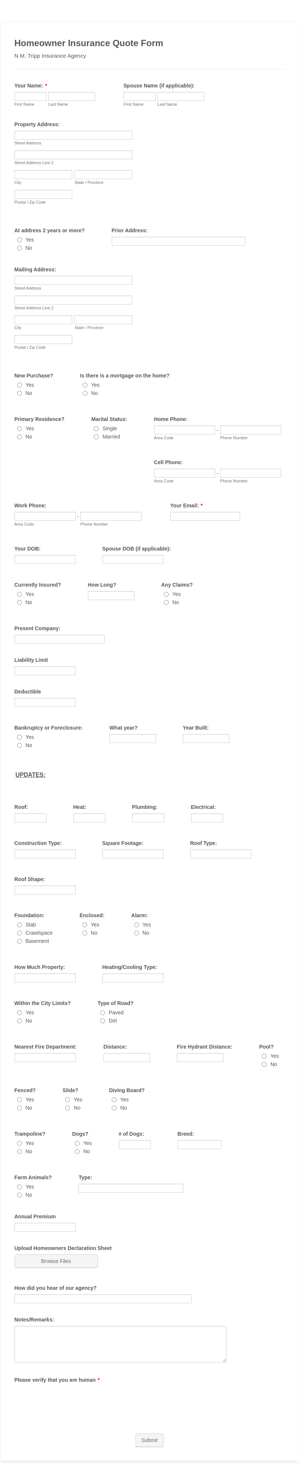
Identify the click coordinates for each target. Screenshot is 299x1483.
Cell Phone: (168, 462)
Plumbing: (145, 807)
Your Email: (186, 505)
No (29, 248)
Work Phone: (31, 505)
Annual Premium (35, 1216)
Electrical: (203, 807)
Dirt (113, 1021)
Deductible (28, 692)
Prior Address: (130, 230)
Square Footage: (122, 843)
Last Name (58, 104)
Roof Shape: (30, 879)
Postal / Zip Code (30, 202)
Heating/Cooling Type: (130, 967)
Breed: (186, 1134)
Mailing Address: (35, 269)
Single (109, 428)
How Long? (102, 585)
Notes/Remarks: (34, 1320)
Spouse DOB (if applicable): (136, 549)
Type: (85, 1177)
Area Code (164, 438)
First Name (25, 104)
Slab (31, 925)
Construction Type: (38, 843)
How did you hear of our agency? (56, 1288)
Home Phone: (171, 419)
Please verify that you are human (57, 1380)
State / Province (89, 182)
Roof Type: (203, 843)
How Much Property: (40, 967)
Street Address (28, 143)
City (18, 182)
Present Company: (38, 628)
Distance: (115, 1047)
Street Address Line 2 (34, 162)
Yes (30, 240)
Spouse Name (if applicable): (159, 86)
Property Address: (37, 124)
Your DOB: (28, 549)
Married (111, 437)
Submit (149, 1440)
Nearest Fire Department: (46, 1047)
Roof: (21, 807)
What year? (123, 728)
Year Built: (196, 728)
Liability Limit (31, 660)
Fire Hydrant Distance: (204, 1047)
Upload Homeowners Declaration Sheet (63, 1248)
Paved (116, 1012)
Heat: (79, 807)
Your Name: (31, 86)
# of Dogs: (131, 1134)
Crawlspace (39, 933)
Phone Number (234, 438)
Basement (37, 941)
